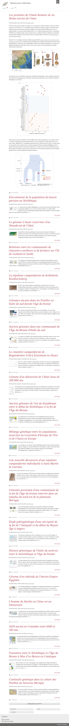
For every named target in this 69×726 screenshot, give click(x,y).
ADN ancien (30, 204)
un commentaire (13, 517)
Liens (38, 709)
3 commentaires (13, 455)
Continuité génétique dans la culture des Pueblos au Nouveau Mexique (32, 681)
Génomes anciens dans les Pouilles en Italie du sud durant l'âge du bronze (31, 302)
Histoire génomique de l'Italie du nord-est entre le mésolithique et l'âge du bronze (33, 552)
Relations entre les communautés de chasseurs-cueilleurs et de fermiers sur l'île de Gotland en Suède (34, 250)
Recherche (13, 709)
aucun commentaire (14, 192)
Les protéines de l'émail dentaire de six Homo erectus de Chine (32, 16)
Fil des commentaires (8, 721)
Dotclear (65, 724)
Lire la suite (57, 215)
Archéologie (31, 282)
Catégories (13, 712)
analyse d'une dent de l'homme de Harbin (36, 45)
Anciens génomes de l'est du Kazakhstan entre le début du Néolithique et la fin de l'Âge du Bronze (32, 407)
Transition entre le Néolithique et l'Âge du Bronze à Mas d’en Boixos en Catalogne (33, 654)
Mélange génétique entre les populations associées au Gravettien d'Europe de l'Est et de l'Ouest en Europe (33, 435)
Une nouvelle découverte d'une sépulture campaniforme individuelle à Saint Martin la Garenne (33, 463)
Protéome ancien (30, 23)
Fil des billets (6, 719)
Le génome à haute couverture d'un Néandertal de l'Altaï (29, 223)
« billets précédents (31, 703)
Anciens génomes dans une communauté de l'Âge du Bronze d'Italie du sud (34, 328)
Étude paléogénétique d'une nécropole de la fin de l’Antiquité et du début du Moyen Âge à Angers (33, 525)
